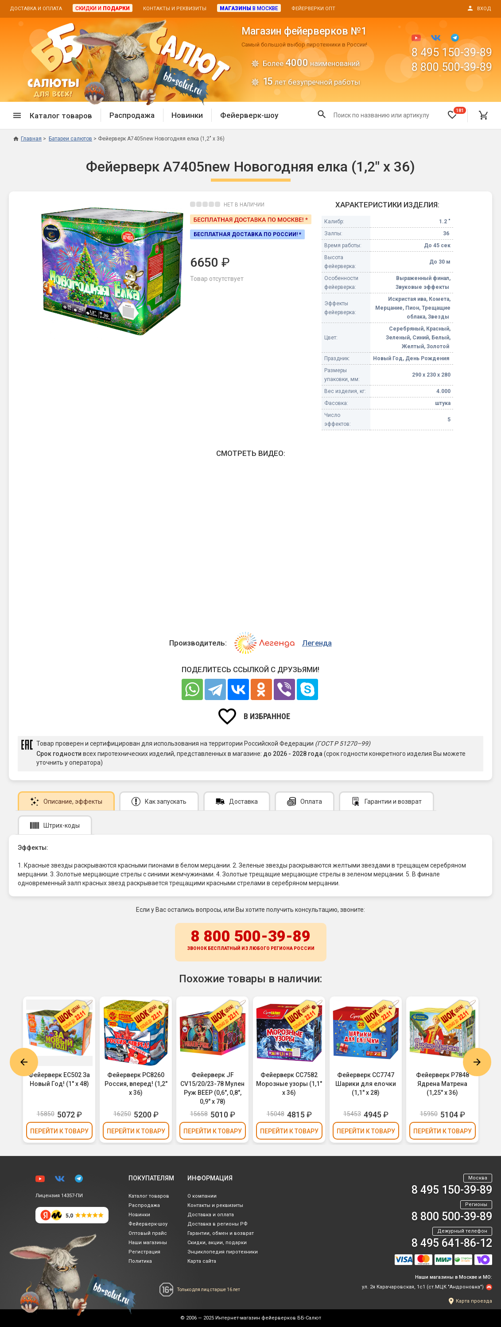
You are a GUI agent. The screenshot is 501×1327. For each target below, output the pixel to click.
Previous (24, 1062)
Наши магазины (147, 1242)
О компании (202, 1196)
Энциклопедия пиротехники (222, 1252)
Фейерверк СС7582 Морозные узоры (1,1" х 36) (289, 1083)
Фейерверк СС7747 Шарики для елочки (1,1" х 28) (365, 1083)
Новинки (187, 115)
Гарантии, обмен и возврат (220, 1233)
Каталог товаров (148, 1196)
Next (477, 1062)
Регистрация (144, 1252)
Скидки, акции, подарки (217, 1242)
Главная (27, 139)
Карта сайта (201, 1261)
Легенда (317, 642)
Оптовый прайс (147, 1233)
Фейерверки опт (313, 9)
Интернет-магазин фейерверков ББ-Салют (268, 1318)
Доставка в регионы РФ (217, 1224)
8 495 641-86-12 (452, 1243)
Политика (140, 1261)
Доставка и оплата (36, 9)
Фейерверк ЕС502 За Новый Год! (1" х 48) (59, 1079)
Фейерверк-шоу (249, 115)
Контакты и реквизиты (174, 9)
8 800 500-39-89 (452, 67)
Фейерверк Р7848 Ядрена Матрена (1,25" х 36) (442, 1083)
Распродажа (132, 115)
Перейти (59, 1131)
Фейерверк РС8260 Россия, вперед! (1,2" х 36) (136, 1083)
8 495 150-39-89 (452, 52)
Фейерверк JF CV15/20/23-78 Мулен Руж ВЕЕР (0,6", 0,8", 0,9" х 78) (212, 1088)
